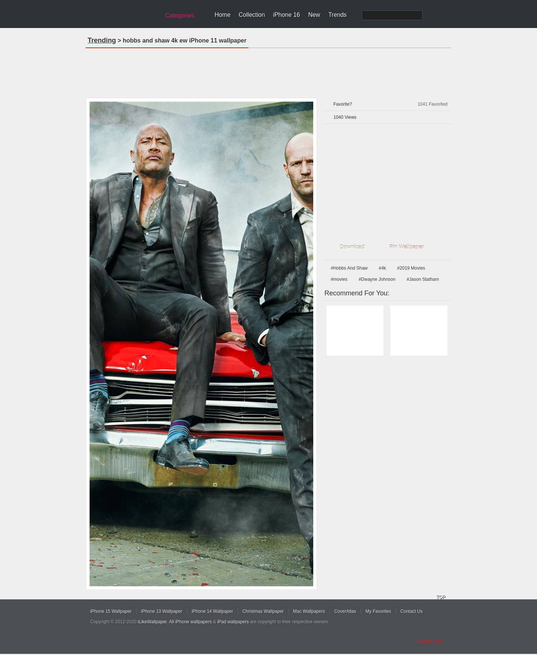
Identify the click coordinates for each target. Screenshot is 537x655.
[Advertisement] (268, 70)
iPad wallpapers (233, 621)
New (314, 15)
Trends (337, 15)
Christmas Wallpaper (263, 611)
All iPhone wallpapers (190, 621)
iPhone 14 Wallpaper (212, 611)
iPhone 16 (286, 15)
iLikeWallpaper (152, 621)
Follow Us (429, 641)
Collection (252, 15)
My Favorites (378, 611)
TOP (440, 597)
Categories (179, 15)
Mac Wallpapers (309, 611)
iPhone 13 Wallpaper (161, 611)
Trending (102, 40)
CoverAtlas (345, 611)
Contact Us (412, 611)
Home (222, 15)
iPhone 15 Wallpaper (111, 611)
